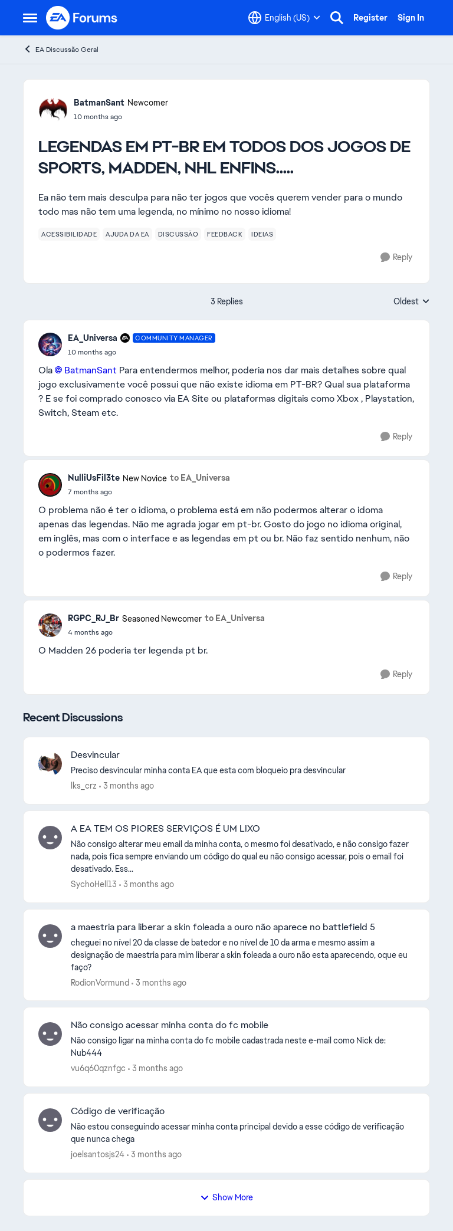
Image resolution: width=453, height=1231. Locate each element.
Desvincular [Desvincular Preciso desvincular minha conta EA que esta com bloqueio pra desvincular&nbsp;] (95, 755)
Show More (226, 1197)
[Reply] (396, 257)
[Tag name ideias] (262, 234)
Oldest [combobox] (411, 302)
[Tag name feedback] (224, 234)
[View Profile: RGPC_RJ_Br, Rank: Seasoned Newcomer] (50, 625)
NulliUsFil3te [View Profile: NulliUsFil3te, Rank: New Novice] (94, 477)
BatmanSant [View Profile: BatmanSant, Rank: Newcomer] (99, 102)
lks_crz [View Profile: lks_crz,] (84, 785)
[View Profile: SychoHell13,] (50, 837)
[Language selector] (284, 17)
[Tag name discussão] (178, 234)
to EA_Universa (200, 477)
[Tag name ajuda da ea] (127, 234)
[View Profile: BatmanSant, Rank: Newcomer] (53, 109)
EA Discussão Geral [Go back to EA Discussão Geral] (61, 49)
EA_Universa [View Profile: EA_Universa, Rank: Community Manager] (92, 338)
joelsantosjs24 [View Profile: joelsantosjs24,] (97, 1154)
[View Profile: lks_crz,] (50, 764)
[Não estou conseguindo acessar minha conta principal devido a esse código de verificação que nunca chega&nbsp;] (243, 1133)
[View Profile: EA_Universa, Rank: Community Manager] (50, 344)
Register (370, 17)
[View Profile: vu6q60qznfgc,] (50, 1034)
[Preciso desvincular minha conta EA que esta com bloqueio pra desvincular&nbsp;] (243, 770)
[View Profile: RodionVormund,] (50, 936)
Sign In (411, 17)
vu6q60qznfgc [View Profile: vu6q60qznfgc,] (98, 1068)
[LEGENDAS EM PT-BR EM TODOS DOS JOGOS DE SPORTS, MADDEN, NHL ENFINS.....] (141, 352)
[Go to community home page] (82, 17)
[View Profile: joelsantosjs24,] (50, 1120)
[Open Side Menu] (30, 18)
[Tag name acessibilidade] (69, 234)
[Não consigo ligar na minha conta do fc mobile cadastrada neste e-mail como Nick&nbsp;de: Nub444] (243, 1047)
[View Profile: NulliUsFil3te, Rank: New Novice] (50, 485)
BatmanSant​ (90, 370)
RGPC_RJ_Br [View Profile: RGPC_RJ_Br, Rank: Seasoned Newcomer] (93, 618)
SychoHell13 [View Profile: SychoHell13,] (94, 884)
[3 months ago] (126, 786)
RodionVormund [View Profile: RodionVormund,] (100, 982)
